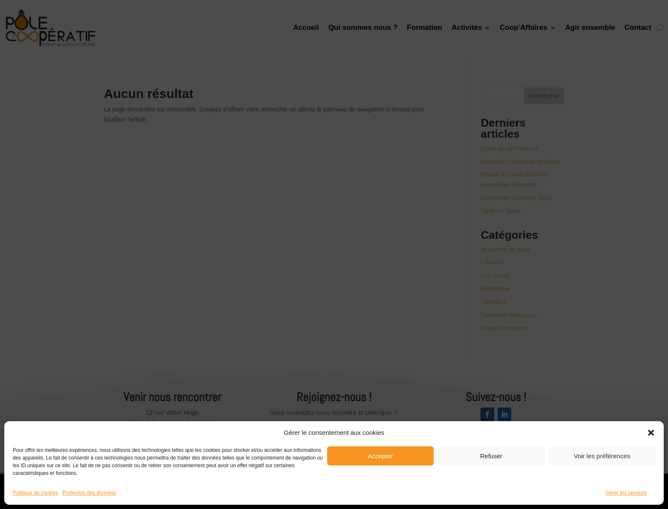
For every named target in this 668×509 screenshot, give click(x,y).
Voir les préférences (602, 456)
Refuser (491, 456)
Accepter (380, 456)
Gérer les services (626, 493)
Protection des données (89, 493)
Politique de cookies (35, 493)
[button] (651, 432)
